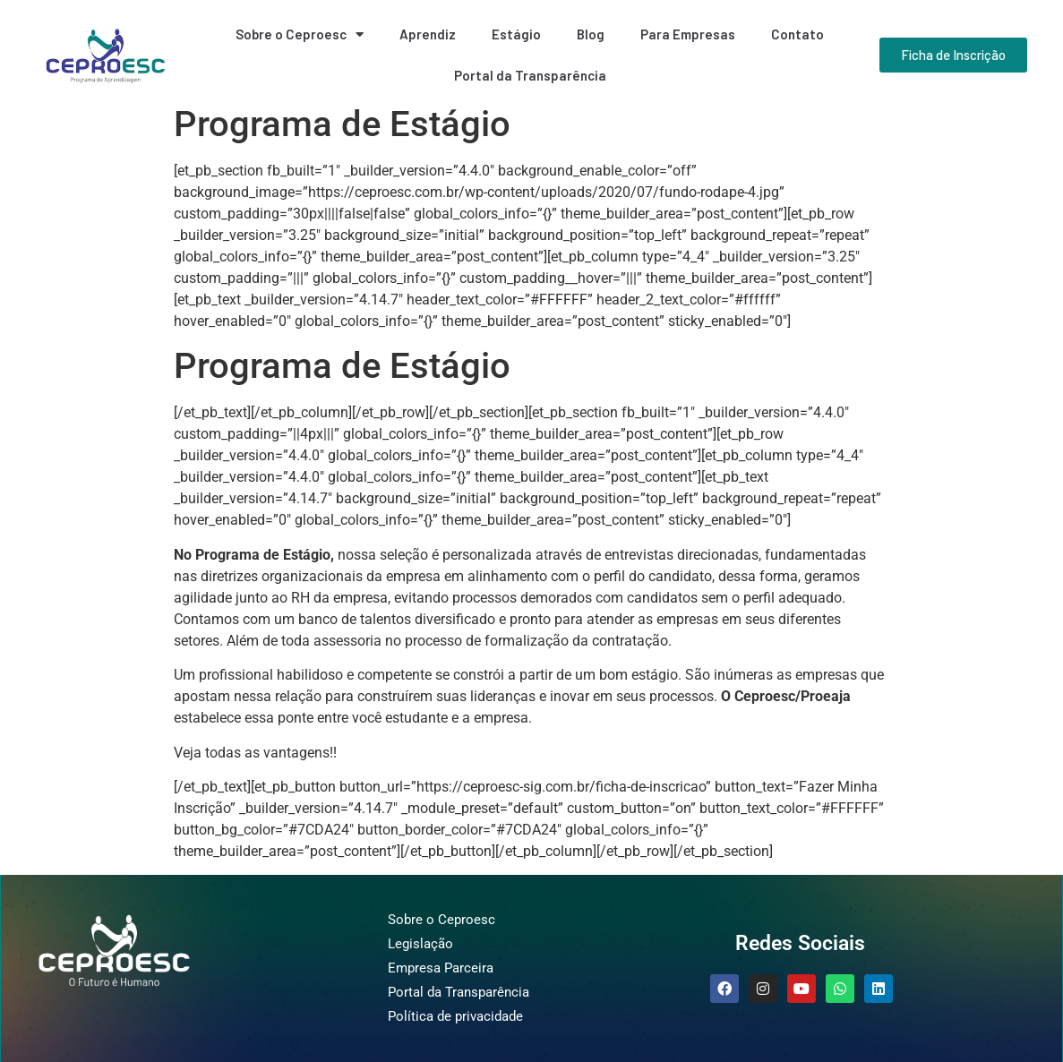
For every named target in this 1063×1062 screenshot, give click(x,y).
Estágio (516, 34)
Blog (590, 34)
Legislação (420, 944)
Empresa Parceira (440, 968)
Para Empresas (687, 34)
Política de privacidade (455, 1016)
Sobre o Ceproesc (300, 34)
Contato (797, 34)
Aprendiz (427, 34)
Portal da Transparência (530, 75)
